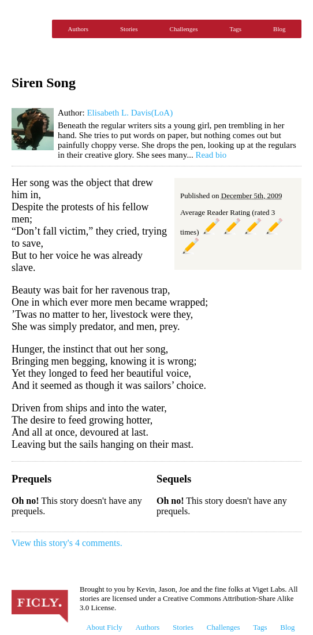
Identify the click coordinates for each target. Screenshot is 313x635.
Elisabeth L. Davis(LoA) (130, 112)
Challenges (184, 28)
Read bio (210, 154)
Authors (78, 28)
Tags (235, 28)
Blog (279, 28)
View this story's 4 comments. (67, 543)
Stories (129, 28)
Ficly (29, 29)
